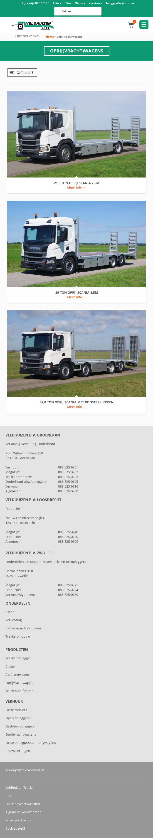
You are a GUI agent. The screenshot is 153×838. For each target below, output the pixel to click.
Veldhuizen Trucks (19, 787)
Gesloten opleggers (20, 726)
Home (50, 37)
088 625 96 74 (68, 590)
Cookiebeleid (15, 828)
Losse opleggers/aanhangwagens (30, 742)
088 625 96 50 (68, 537)
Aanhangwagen (17, 674)
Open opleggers (17, 718)
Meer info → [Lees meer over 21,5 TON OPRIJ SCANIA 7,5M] (76, 187)
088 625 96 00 (68, 491)
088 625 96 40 (68, 532)
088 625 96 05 (68, 481)
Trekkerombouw (17, 636)
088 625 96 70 (68, 594)
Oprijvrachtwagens (19, 682)
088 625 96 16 (70, 15)
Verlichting (13, 620)
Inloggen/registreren (120, 3)
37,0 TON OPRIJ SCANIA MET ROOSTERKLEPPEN (77, 402)
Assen (10, 612)
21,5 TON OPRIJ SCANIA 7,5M (76, 183)
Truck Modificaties (19, 691)
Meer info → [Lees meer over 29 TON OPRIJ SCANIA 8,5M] (76, 297)
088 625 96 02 (68, 472)
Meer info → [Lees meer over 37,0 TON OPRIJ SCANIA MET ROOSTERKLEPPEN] (76, 406)
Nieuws (80, 3)
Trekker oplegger (18, 658)
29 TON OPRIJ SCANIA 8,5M (76, 293)
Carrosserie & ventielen (23, 628)
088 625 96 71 (68, 585)
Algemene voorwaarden (23, 812)
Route (9, 796)
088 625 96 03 (68, 477)
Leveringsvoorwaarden (22, 804)
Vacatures (95, 3)
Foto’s (57, 3)
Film (68, 3)
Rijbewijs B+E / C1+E (35, 3)
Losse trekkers (16, 710)
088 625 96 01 (68, 467)
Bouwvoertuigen (17, 751)
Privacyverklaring (18, 820)
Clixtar (10, 666)
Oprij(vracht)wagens (20, 734)
